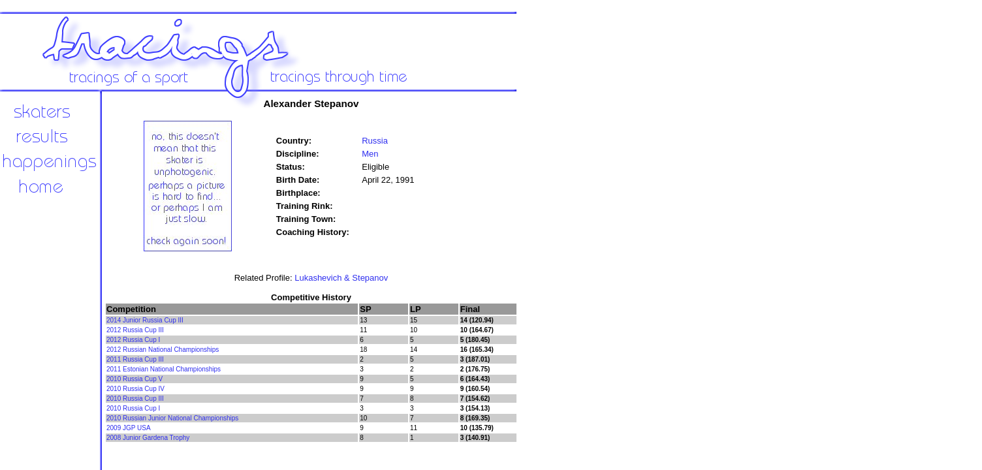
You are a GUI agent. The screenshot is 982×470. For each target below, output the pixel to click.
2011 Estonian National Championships (163, 369)
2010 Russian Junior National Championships (172, 418)
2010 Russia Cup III (135, 398)
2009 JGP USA (128, 427)
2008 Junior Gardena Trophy (147, 437)
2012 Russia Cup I (133, 339)
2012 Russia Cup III (135, 330)
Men (370, 154)
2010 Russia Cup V (134, 379)
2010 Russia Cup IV (135, 388)
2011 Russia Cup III (135, 359)
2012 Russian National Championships (162, 349)
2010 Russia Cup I (133, 408)
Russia (375, 141)
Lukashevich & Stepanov (341, 278)
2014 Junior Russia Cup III (144, 320)
